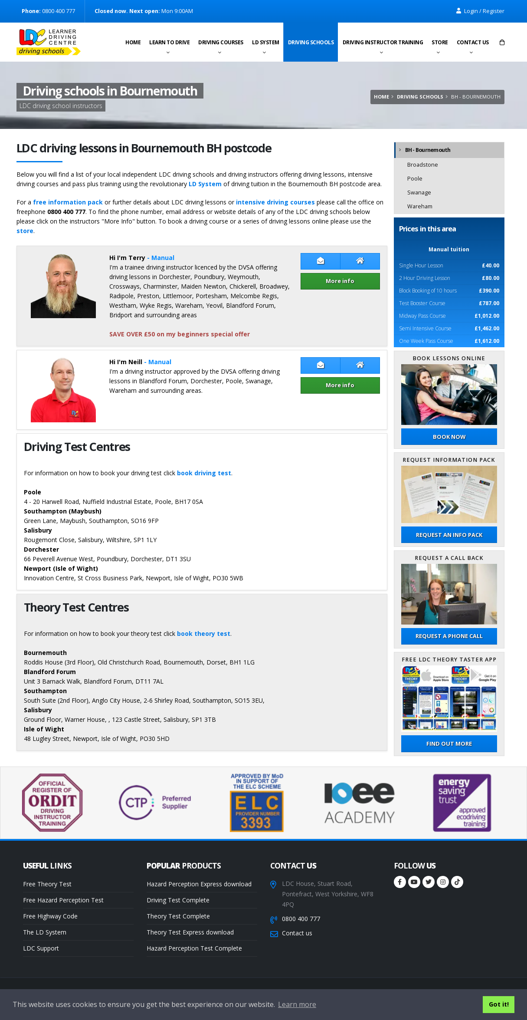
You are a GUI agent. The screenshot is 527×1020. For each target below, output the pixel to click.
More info (340, 281)
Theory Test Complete (178, 916)
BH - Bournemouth (428, 150)
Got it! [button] (499, 1004)
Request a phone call (449, 636)
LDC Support (41, 948)
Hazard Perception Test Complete (194, 948)
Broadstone (422, 164)
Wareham (419, 206)
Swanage (419, 192)
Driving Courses (220, 42)
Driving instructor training (383, 42)
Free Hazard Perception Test (63, 900)
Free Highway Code (50, 916)
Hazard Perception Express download (199, 884)
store (24, 231)
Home (133, 42)
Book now (449, 437)
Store (440, 42)
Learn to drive (169, 42)
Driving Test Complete (178, 900)
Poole (414, 178)
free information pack (68, 202)
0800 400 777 (301, 919)
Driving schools (311, 42)
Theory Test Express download (190, 932)
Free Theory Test (47, 884)
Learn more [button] (297, 1004)
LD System (265, 42)
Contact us (473, 42)
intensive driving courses (275, 202)
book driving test (204, 473)
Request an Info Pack (449, 535)
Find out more (449, 743)
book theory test (203, 633)
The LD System (44, 932)
